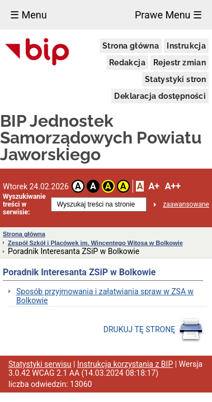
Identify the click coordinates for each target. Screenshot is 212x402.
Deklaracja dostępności (160, 96)
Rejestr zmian (179, 62)
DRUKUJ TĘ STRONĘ (153, 330)
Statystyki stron (175, 79)
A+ (153, 186)
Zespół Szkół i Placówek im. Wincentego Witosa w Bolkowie (95, 243)
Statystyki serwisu (40, 364)
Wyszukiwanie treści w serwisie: (24, 204)
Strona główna (130, 45)
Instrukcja (186, 45)
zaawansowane (186, 204)
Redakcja (127, 62)
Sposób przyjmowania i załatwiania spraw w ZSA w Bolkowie (105, 296)
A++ (173, 186)
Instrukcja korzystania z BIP (125, 364)
